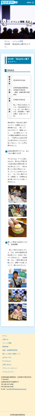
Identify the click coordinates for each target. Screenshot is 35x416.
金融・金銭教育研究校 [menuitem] (9, 350)
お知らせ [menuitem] (5, 339)
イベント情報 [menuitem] (6, 343)
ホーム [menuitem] (4, 336)
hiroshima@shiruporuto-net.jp (16, 389)
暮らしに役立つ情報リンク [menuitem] (11, 354)
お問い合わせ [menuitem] (6, 364)
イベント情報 (18, 41)
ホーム (7, 41)
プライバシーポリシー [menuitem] (9, 368)
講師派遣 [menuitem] (5, 346)
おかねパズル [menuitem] (6, 357)
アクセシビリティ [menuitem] (8, 372)
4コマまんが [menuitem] (6, 361)
